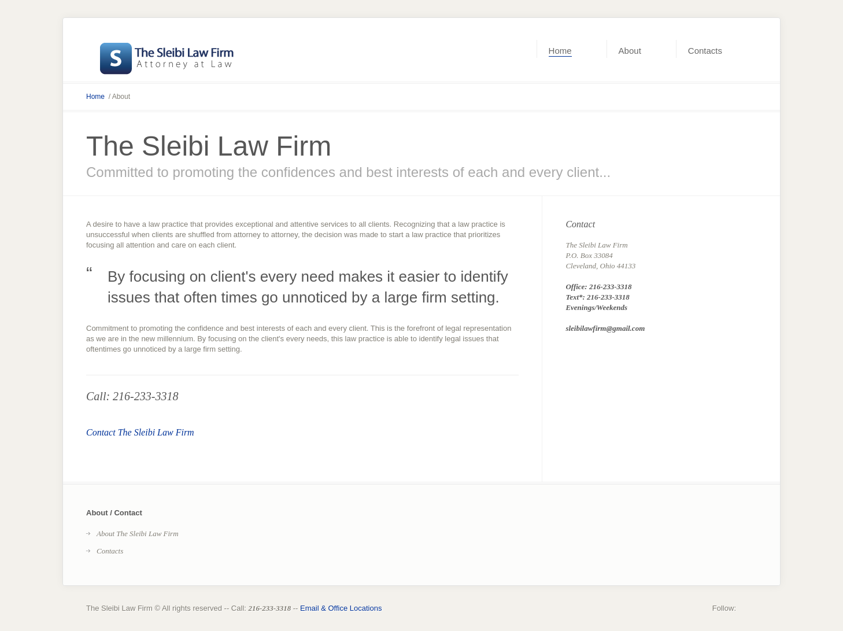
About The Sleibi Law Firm (138, 533)
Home (95, 97)
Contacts (110, 551)
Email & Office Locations (341, 608)
